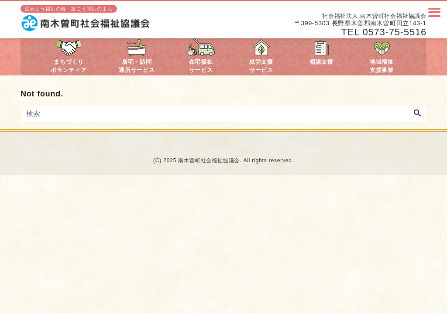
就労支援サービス (261, 56)
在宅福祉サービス (201, 56)
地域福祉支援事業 (382, 56)
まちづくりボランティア (69, 56)
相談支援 (321, 51)
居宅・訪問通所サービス (137, 56)
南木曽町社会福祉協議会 (209, 160)
